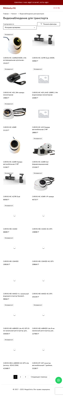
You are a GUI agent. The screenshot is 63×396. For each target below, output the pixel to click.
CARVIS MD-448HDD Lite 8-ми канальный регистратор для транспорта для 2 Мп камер (43, 330)
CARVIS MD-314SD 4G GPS (42, 229)
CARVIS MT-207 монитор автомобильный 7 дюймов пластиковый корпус (42, 365)
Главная (6, 14)
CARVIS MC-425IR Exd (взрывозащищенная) (40, 163)
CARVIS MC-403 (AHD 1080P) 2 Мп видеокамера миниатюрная (45, 93)
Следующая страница (39, 377)
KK (56, 8)
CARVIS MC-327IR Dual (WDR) (43, 58)
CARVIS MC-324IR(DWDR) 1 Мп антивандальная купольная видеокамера (14, 60)
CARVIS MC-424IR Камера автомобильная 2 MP (12, 163)
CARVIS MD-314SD (10, 229)
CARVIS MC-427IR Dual (11, 196)
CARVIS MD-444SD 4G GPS (42, 294)
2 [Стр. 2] (20, 377)
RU (59, 8)
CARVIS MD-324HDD (11, 261)
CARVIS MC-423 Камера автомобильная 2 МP (41, 128)
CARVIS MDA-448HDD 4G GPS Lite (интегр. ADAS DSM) (16, 364)
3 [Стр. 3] (25, 377)
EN (54, 8)
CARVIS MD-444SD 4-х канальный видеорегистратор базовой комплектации (16, 296)
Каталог (14, 14)
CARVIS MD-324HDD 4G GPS (43, 261)
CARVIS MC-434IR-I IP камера (43, 196)
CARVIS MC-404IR (9, 127)
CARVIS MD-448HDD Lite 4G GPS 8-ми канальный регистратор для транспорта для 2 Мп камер (16, 330)
